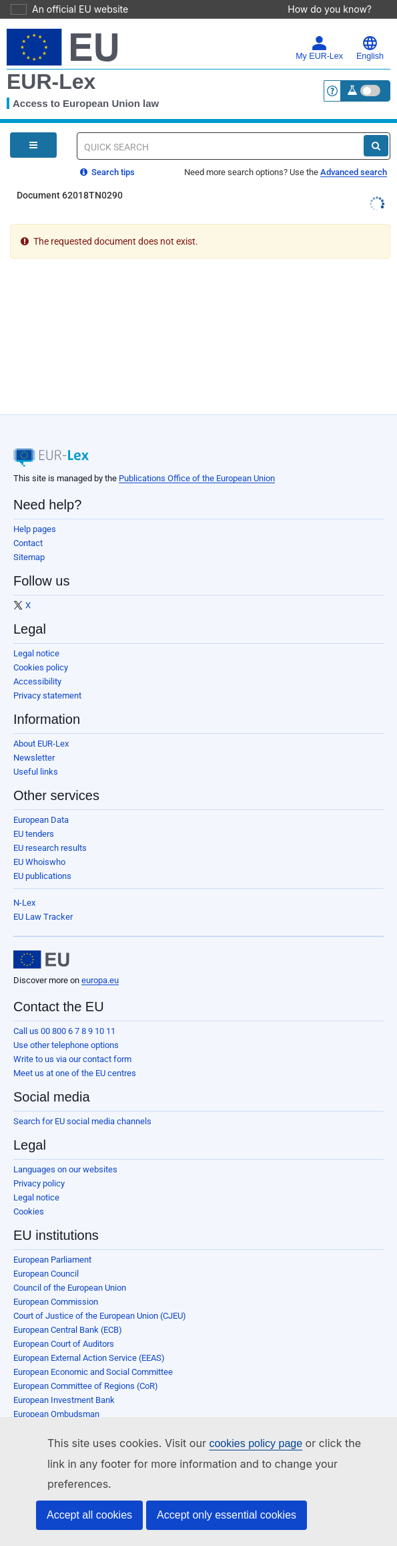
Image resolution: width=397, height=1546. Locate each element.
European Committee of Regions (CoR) (85, 1367)
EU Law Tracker (43, 898)
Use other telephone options (66, 1026)
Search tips (107, 153)
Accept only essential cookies (226, 1515)
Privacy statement (47, 677)
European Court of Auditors (63, 1325)
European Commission (55, 1283)
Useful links (35, 753)
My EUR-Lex (319, 29)
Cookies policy (40, 649)
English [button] (370, 29)
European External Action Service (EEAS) (89, 1339)
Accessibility (37, 663)
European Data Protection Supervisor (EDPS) (97, 1409)
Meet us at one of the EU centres (74, 1054)
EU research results (50, 829)
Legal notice (36, 635)
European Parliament (52, 1241)
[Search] (376, 127)
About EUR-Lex (41, 725)
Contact (28, 524)
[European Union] (41, 941)
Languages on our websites (65, 1151)
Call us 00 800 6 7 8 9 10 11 (64, 1012)
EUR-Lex (51, 63)
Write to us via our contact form (72, 1040)
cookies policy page (234, 1463)
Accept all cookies (89, 1515)
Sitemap (29, 538)
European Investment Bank (64, 1381)
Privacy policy (39, 1165)
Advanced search (353, 153)
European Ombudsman (56, 1395)
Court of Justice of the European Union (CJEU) (99, 1297)
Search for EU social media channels (82, 1103)
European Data (41, 801)
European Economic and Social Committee (93, 1353)
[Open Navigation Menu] (33, 126)
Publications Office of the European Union (197, 460)
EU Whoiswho (39, 843)
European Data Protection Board (73, 1423)
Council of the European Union (69, 1269)
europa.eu (100, 961)
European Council (46, 1255)
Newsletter (34, 739)
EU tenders (33, 815)
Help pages (34, 510)
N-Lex (24, 884)
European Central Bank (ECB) (67, 1311)
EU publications (42, 857)
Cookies (28, 1193)
